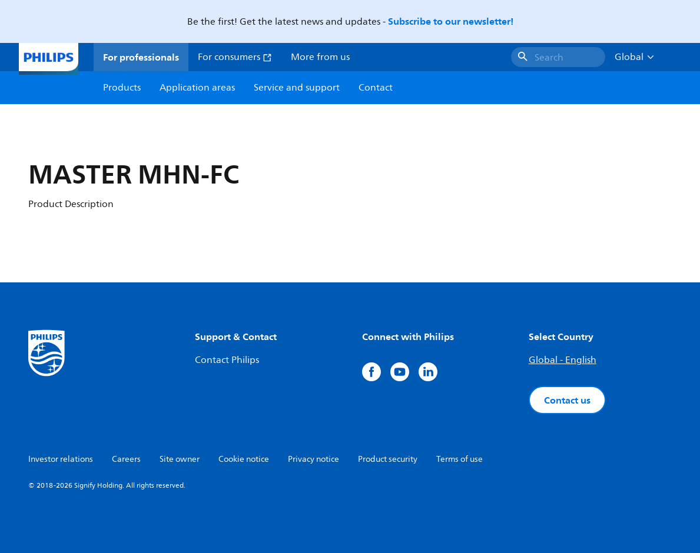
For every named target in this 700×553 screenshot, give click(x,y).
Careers (126, 459)
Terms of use (459, 459)
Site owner (180, 459)
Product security (387, 459)
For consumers (235, 57)
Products (122, 87)
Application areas (197, 87)
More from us (320, 57)
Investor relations (60, 459)
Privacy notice (313, 459)
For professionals (141, 57)
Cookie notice (243, 459)
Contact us (567, 400)
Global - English (562, 360)
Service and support (297, 87)
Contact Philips (227, 360)
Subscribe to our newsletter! (450, 21)
